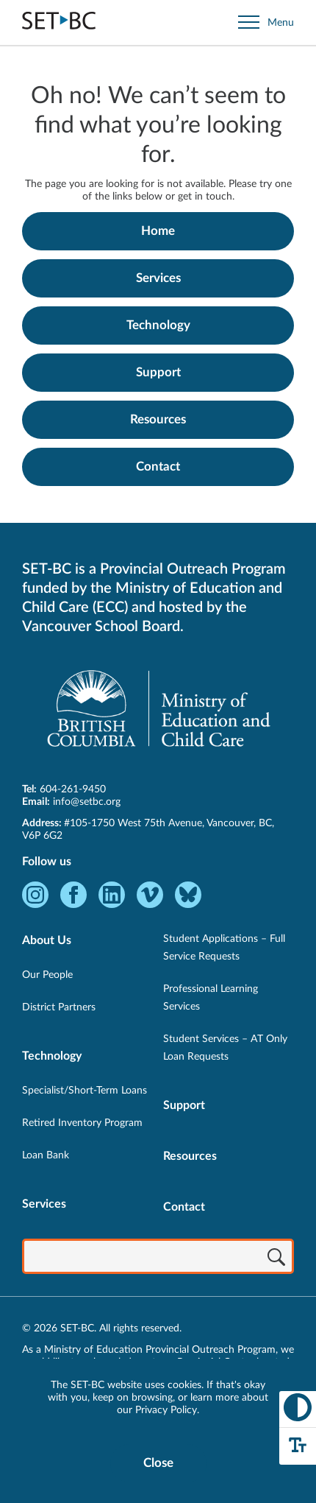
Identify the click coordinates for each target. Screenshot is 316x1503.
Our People (47, 975)
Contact (158, 466)
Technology (158, 325)
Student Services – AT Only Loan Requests (225, 1048)
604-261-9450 (73, 789)
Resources (158, 419)
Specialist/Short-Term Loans (84, 1090)
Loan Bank (45, 1155)
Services (158, 278)
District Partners (59, 1007)
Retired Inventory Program (82, 1123)
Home (158, 231)
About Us (46, 940)
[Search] (276, 1258)
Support (158, 372)
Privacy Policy (166, 1410)
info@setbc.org (87, 802)
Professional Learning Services (210, 998)
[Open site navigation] (266, 22)
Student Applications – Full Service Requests (224, 948)
